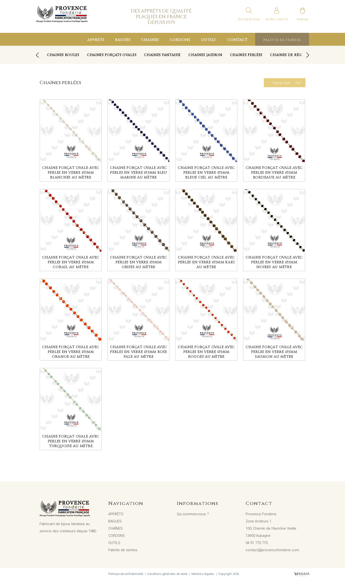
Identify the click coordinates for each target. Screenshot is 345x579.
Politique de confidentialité (125, 574)
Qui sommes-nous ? (193, 514)
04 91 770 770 (257, 543)
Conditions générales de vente (167, 574)
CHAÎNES (150, 39)
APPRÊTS (95, 39)
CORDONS (180, 39)
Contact (237, 39)
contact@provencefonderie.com (272, 550)
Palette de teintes (282, 40)
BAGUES (122, 39)
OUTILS (208, 39)
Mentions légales (202, 574)
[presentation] (37, 55)
